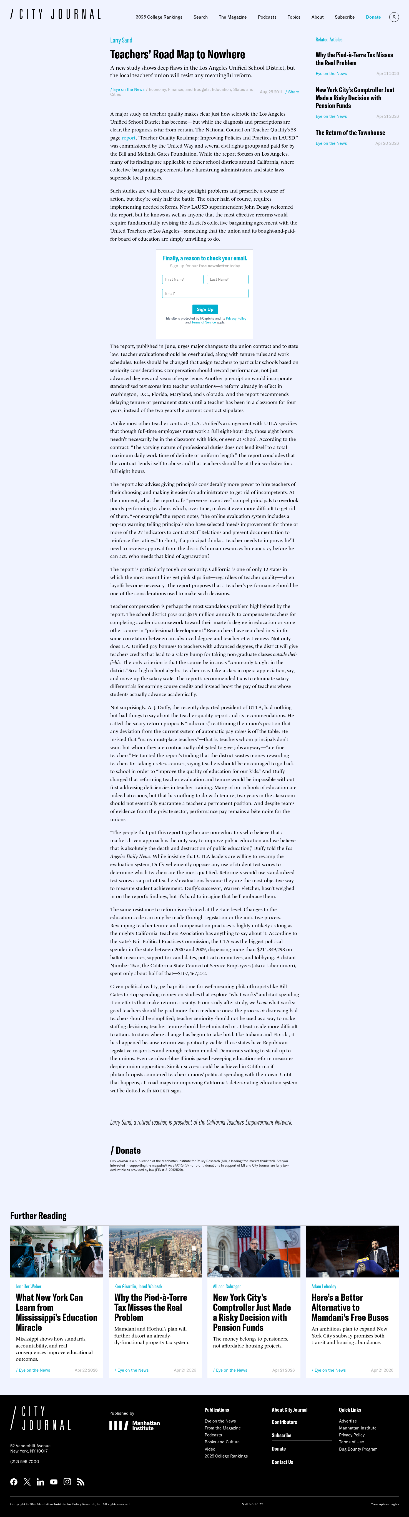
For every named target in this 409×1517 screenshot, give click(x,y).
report (129, 137)
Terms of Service (204, 322)
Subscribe (345, 16)
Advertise (348, 1421)
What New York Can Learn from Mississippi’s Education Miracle (56, 1312)
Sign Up (205, 309)
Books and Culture (222, 1441)
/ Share (292, 91)
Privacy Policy (236, 318)
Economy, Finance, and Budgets (179, 89)
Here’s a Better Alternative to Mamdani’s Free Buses (350, 1307)
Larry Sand (121, 40)
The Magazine (233, 16)
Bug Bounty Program (358, 1449)
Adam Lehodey (324, 1286)
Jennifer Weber (28, 1286)
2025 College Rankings (159, 16)
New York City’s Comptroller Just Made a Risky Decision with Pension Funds (355, 98)
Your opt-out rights (385, 1503)
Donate (373, 16)
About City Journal (290, 1409)
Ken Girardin (125, 1286)
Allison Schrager (227, 1286)
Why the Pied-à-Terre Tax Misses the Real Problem (354, 59)
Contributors (284, 1421)
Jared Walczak (150, 1286)
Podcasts (267, 16)
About (318, 16)
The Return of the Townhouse (350, 133)
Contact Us (282, 1461)
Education (221, 89)
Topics (294, 16)
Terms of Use (351, 1441)
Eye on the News (34, 1370)
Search (201, 16)
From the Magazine (223, 1428)
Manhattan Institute (358, 1428)
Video (210, 1449)
